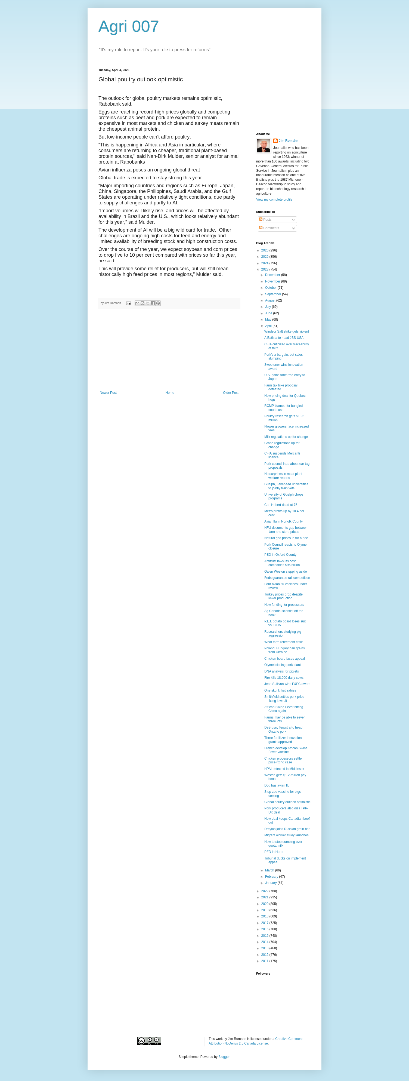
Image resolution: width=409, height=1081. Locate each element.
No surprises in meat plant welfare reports (283, 476)
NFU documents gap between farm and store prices (286, 529)
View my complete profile (274, 199)
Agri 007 (128, 26)
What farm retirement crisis (283, 642)
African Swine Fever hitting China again (283, 709)
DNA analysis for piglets (281, 671)
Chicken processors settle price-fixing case (283, 760)
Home (170, 393)
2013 (265, 948)
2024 (265, 263)
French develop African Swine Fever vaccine (286, 750)
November (273, 281)
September (273, 294)
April (268, 326)
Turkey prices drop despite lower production (283, 596)
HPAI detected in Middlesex (284, 769)
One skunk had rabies (280, 690)
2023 (265, 269)
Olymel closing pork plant (282, 665)
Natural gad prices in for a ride (286, 538)
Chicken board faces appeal (284, 659)
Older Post (230, 393)
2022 (265, 891)
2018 (265, 916)
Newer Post (108, 393)
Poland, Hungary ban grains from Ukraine (284, 650)
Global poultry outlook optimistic (287, 802)
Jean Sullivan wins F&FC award (287, 684)
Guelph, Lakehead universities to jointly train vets (286, 486)
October (271, 288)
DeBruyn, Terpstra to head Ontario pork (283, 729)
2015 (265, 936)
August (270, 300)
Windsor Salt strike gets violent (286, 331)
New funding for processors (284, 605)
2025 (265, 257)
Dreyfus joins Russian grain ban (287, 829)
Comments (269, 228)
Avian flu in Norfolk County (283, 521)
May (268, 319)
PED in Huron (274, 852)
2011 (265, 961)
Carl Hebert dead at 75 (280, 505)
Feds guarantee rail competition (287, 578)
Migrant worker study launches (286, 835)
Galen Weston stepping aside (285, 571)
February (272, 877)
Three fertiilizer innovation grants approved (283, 740)
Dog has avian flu (277, 785)
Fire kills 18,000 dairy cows (283, 678)
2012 (265, 955)
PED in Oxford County (280, 555)
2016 (265, 929)
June (269, 313)
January (271, 883)
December (273, 275)
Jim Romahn (288, 141)
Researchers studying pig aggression (282, 633)
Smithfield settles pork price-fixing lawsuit (284, 698)
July (268, 307)
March (270, 870)
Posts (265, 220)
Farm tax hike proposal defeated (281, 387)
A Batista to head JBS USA (283, 338)
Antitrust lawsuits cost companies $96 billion (282, 563)
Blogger (224, 1057)
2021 (265, 897)
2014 (265, 942)
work (219, 1039)
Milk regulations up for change (286, 437)
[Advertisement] (169, 350)
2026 (265, 250)
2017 (265, 923)
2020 (265, 904)
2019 (265, 910)
